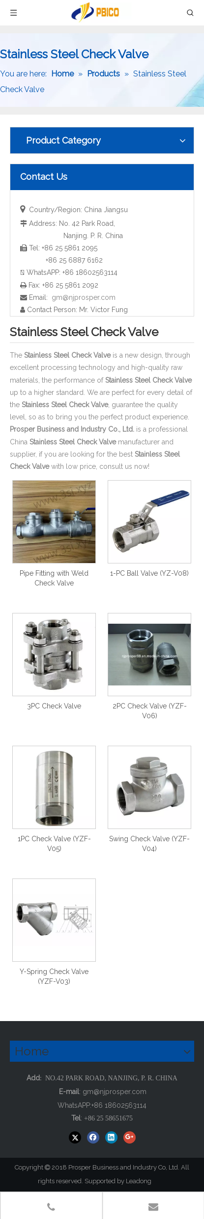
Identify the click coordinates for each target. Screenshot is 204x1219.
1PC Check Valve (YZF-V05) (54, 844)
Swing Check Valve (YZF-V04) (149, 844)
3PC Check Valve (54, 706)
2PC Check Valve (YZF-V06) (150, 711)
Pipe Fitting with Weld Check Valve (54, 578)
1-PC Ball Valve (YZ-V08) (149, 573)
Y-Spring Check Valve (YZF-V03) (54, 976)
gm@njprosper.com (84, 297)
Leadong (143, 1181)
